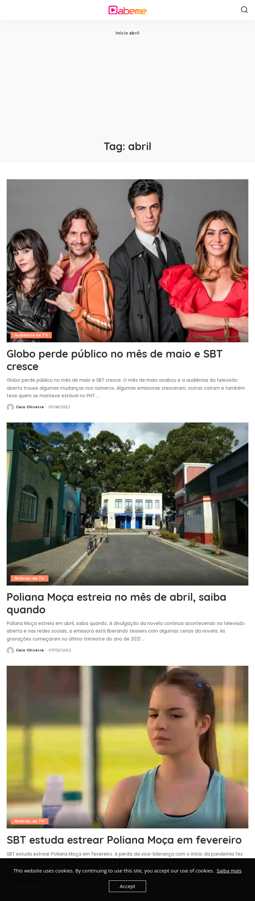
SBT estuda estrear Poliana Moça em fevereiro (124, 839)
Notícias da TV (29, 578)
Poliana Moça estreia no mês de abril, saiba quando (116, 603)
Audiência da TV (31, 335)
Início (122, 32)
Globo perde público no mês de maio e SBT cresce (115, 360)
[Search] (244, 10)
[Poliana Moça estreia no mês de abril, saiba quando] (127, 504)
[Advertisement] (127, 86)
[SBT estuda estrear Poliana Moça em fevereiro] (127, 747)
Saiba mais (229, 870)
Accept (127, 886)
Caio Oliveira (29, 407)
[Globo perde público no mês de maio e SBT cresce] (127, 260)
